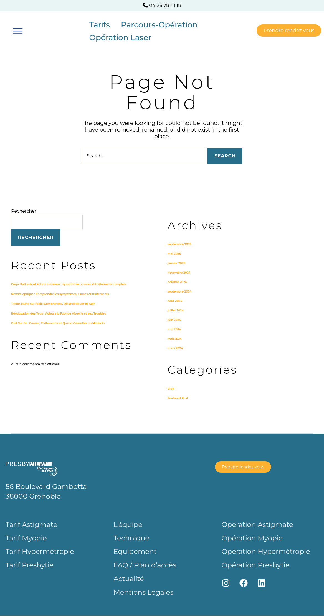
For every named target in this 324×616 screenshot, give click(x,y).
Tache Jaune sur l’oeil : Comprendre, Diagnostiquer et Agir (58, 303)
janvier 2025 (177, 263)
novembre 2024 (180, 273)
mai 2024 (175, 329)
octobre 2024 (178, 282)
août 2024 (176, 301)
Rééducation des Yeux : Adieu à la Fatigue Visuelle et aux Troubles (64, 313)
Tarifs (99, 24)
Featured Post (179, 398)
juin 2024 (175, 320)
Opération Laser (120, 37)
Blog (171, 389)
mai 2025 (175, 254)
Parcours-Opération (159, 24)
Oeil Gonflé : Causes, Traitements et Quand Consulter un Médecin (64, 323)
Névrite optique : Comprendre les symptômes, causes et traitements (66, 294)
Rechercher (23, 211)
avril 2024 (175, 339)
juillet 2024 (177, 310)
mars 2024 (176, 348)
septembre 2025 (181, 244)
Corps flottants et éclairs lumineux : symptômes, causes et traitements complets (76, 284)
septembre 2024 (181, 291)
